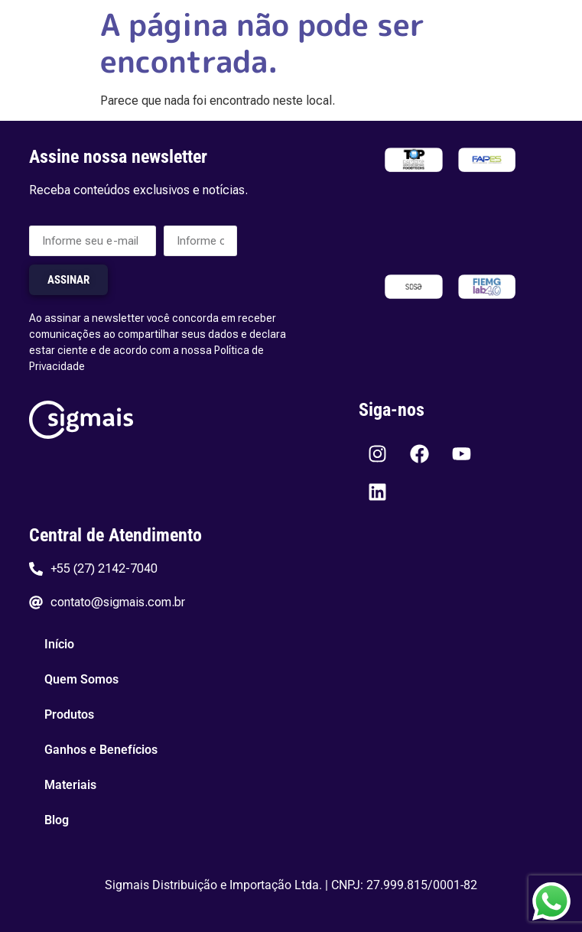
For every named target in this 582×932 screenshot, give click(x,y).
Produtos (69, 714)
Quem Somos (81, 679)
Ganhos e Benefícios (101, 749)
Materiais (70, 785)
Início (59, 644)
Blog (56, 820)
